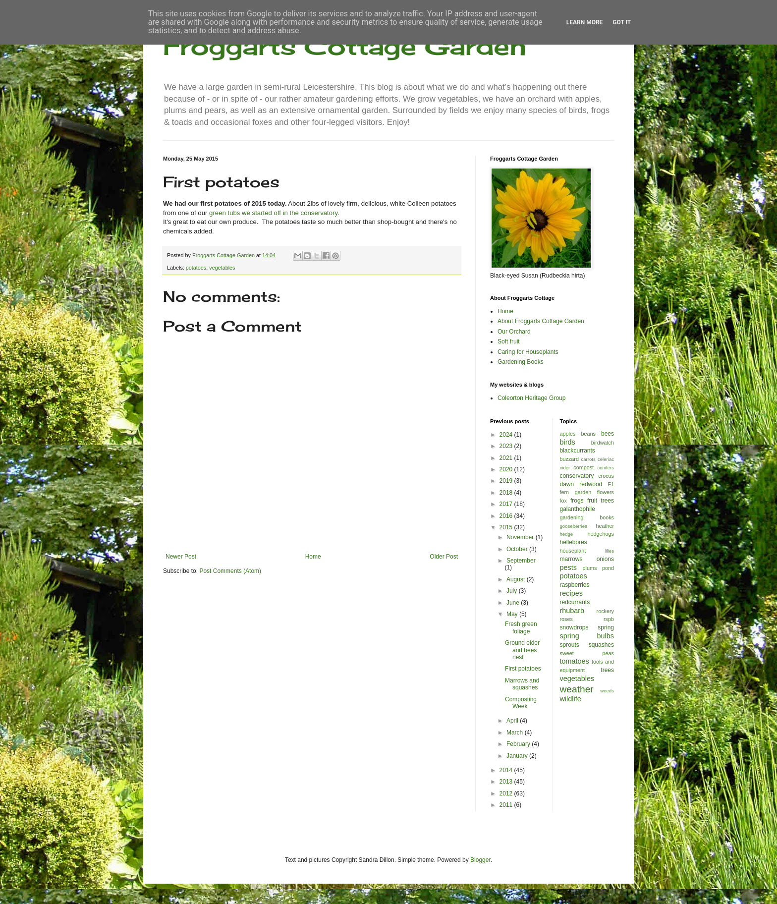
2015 (507, 527)
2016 (507, 515)
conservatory (577, 475)
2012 (507, 793)
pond (608, 568)
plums (590, 568)
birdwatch (602, 443)
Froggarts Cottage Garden (344, 46)
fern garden (576, 492)
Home (313, 556)
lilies (609, 551)
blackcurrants (577, 450)
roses (566, 619)
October (517, 549)
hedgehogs (601, 534)
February (519, 743)
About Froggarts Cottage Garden (541, 321)
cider (565, 467)
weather (577, 689)
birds (567, 442)
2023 (507, 446)
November (521, 537)
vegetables (222, 268)
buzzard (569, 459)
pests (568, 567)
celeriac (606, 459)
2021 (507, 457)
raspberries (575, 584)
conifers (605, 467)
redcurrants (575, 602)
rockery (605, 611)
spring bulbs (587, 636)
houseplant (573, 551)
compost (583, 467)
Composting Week (521, 703)
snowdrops (574, 627)
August (516, 579)
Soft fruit (509, 341)
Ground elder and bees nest (522, 650)
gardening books (587, 517)
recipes (571, 593)
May (512, 614)
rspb (609, 619)
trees (607, 670)
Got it (621, 22)
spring (606, 627)
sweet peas (587, 653)
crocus (606, 476)
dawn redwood (581, 484)
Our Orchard (514, 331)
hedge (566, 534)
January (517, 755)
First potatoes (523, 668)
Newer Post (181, 556)
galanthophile (577, 509)
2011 (507, 804)
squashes (601, 644)
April (513, 720)
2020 (507, 469)
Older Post (444, 556)
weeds (607, 690)
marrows (571, 559)
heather (605, 526)
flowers (605, 492)
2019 (507, 480)
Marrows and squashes (522, 684)
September (521, 560)
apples (568, 434)
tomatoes (574, 661)
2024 (507, 434)
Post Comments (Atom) (230, 570)
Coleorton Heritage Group (531, 398)
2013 (507, 781)
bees (607, 433)
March (515, 732)
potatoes (196, 268)
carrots (588, 459)
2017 (507, 504)
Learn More (584, 22)
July (512, 590)
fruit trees (600, 500)
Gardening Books (521, 361)
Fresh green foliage (521, 627)
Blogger (480, 859)
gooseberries (573, 526)
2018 (507, 492)
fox (563, 501)
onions (605, 559)
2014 (507, 770)
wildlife (570, 699)
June (513, 602)
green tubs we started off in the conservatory (273, 213)
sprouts (569, 644)
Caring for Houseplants (528, 351)
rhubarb (572, 611)
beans (588, 434)
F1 (611, 484)
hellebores (573, 542)
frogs (577, 500)
